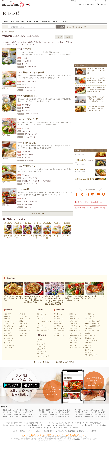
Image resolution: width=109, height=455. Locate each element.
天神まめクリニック (66, 423)
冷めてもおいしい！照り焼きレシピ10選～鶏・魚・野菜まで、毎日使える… (96, 89)
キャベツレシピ (8, 328)
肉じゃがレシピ (58, 321)
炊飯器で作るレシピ (91, 328)
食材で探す (72, 27)
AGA (60, 427)
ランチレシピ (89, 350)
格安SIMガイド (20, 425)
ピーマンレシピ (8, 338)
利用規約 (23, 431)
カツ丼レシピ (58, 316)
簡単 (23, 22)
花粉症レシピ (41, 344)
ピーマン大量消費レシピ (92, 323)
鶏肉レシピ (7, 318)
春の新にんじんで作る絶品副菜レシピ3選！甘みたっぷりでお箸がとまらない (96, 80)
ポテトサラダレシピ (75, 338)
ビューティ (84, 1)
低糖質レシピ (89, 333)
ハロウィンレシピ (42, 351)
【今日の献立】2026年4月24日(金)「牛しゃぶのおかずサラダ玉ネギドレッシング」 (29, 414)
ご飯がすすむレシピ (91, 355)
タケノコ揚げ (79, 170)
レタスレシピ (41, 318)
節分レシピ (40, 341)
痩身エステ (67, 427)
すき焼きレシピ (58, 326)
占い (89, 1)
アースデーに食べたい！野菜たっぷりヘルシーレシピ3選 (96, 71)
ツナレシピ (22, 335)
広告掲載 (72, 431)
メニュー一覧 (103, 1)
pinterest (103, 194)
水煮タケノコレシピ (43, 330)
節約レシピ (88, 343)
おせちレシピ (41, 339)
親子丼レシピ (58, 314)
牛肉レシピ (7, 314)
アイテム (85, 423)
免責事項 (93, 431)
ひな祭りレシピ (41, 346)
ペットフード (52, 427)
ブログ (92, 423)
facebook (76, 194)
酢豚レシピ (72, 314)
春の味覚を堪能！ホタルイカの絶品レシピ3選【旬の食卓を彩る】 (60, 410)
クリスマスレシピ (42, 354)
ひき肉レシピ (8, 321)
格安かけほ (37, 425)
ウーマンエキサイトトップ (86, 4)
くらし (78, 1)
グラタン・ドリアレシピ (76, 333)
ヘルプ (56, 431)
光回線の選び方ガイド (31, 423)
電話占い (99, 423)
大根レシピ (7, 331)
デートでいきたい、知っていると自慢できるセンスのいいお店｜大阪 (25, 416)
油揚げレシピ (23, 326)
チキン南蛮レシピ (59, 331)
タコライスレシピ (74, 343)
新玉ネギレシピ (41, 314)
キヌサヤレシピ (41, 316)
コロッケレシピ (74, 345)
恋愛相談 (69, 425)
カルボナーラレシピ (75, 335)
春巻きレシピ (73, 321)
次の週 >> (69, 37)
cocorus (55, 425)
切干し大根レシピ (24, 331)
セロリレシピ (41, 325)
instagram (87, 194)
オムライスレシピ (74, 326)
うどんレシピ (58, 333)
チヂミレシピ (73, 340)
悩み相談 (62, 425)
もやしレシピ (8, 335)
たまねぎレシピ (8, 326)
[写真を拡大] (6, 65)
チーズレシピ (23, 316)
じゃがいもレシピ (9, 323)
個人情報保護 (48, 431)
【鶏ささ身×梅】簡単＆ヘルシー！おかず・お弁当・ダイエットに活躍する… (96, 108)
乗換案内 (103, 425)
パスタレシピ (73, 328)
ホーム (6, 22)
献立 (12, 22)
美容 (45, 427)
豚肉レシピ (7, 316)
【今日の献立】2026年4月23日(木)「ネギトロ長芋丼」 (56, 414)
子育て (73, 1)
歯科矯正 (39, 427)
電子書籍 (75, 427)
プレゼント (95, 1)
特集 (17, 22)
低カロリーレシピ (90, 335)
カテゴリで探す (83, 27)
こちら (77, 439)
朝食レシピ (88, 347)
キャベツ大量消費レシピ (92, 321)
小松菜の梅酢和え (81, 161)
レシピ (88, 425)
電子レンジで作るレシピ (92, 331)
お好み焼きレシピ (59, 328)
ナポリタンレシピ (74, 331)
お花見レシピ (41, 349)
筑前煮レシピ (58, 323)
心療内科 (78, 423)
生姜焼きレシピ (58, 318)
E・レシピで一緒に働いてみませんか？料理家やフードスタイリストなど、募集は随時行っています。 (54, 435)
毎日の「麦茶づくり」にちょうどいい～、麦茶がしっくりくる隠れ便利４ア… (96, 99)
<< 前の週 (59, 37)
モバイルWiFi (46, 425)
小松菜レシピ (8, 347)
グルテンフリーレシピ (91, 340)
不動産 (32, 427)
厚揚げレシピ (23, 323)
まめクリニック (54, 423)
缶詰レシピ (88, 318)
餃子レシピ (72, 316)
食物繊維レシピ (89, 338)
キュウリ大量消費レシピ (92, 326)
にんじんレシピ (8, 340)
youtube (98, 194)
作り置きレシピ (89, 314)
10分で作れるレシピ (91, 316)
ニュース (95, 425)
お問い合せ (64, 431)
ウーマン (82, 425)
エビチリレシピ (74, 323)
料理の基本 (46, 22)
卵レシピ (22, 314)
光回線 (29, 425)
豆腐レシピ (22, 321)
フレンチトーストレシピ (76, 347)
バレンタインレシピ (43, 356)
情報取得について (82, 431)
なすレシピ (7, 333)
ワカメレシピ (23, 333)
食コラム (37, 22)
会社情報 (15, 431)
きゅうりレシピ (8, 343)
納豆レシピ (22, 328)
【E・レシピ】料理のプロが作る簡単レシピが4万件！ (54, 362)
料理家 (55, 22)
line (92, 194)
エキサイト (102, 4)
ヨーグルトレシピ (24, 318)
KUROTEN (18, 423)
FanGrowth (43, 423)
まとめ (29, 22)
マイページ (64, 22)
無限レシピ (88, 345)
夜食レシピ (88, 352)
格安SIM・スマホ (8, 425)
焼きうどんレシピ (59, 335)
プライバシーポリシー (35, 431)
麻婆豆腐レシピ (74, 318)
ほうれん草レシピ (9, 345)
